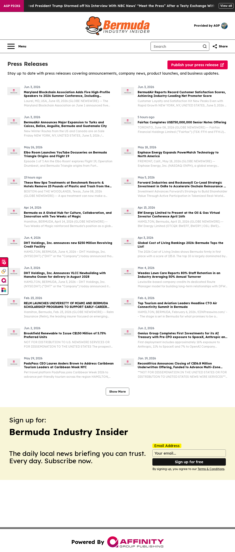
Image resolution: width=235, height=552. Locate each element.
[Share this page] (220, 46)
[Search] (175, 46)
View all (226, 6)
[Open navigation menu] (16, 46)
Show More (117, 391)
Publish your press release (197, 64)
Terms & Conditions (211, 469)
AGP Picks (12, 6)
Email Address (167, 446)
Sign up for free (189, 462)
